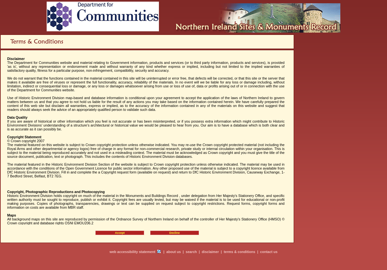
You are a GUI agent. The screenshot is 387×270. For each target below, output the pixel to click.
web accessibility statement (132, 252)
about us (173, 252)
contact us (268, 252)
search (191, 252)
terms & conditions (239, 252)
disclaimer (210, 252)
